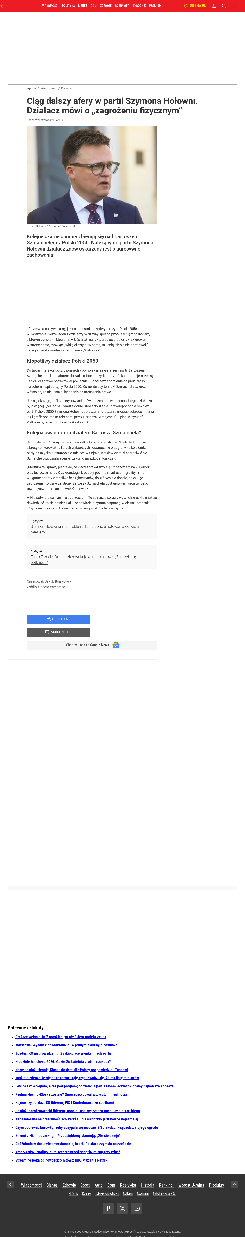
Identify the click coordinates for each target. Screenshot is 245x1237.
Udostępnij (61, 619)
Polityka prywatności (164, 1181)
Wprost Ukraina (191, 1173)
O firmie (73, 1181)
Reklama (128, 1181)
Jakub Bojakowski (58, 581)
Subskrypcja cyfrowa (107, 1181)
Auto (99, 1173)
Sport (85, 1173)
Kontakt (86, 1181)
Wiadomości (50, 5)
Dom (94, 5)
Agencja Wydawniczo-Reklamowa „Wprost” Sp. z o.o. (114, 1219)
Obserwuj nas (86, 633)
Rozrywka (122, 5)
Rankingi (166, 1173)
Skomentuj (128, 619)
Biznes (82, 5)
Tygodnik (139, 5)
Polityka (68, 5)
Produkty (216, 1173)
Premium (155, 5)
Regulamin (143, 1181)
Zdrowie (106, 5)
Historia (147, 1173)
